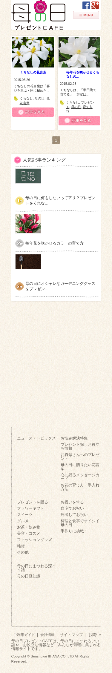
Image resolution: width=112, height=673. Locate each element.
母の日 (40, 98)
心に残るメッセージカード (80, 477)
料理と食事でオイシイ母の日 (80, 523)
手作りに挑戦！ (74, 531)
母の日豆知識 (28, 576)
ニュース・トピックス (36, 438)
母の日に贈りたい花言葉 (80, 467)
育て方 (88, 107)
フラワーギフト (30, 508)
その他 (23, 552)
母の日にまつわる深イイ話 (36, 568)
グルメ (23, 521)
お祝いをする (72, 502)
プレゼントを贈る (32, 502)
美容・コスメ (28, 533)
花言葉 (25, 103)
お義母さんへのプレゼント (80, 456)
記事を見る (35, 112)
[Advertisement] (56, 362)
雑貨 (21, 546)
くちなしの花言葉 (33, 72)
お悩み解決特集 (74, 438)
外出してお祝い (74, 514)
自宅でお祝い (72, 508)
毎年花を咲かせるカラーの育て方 (54, 243)
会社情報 (47, 635)
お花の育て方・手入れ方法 (80, 487)
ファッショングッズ (34, 539)
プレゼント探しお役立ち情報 (80, 446)
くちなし (26, 98)
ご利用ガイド (24, 635)
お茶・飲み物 (28, 527)
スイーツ (25, 514)
